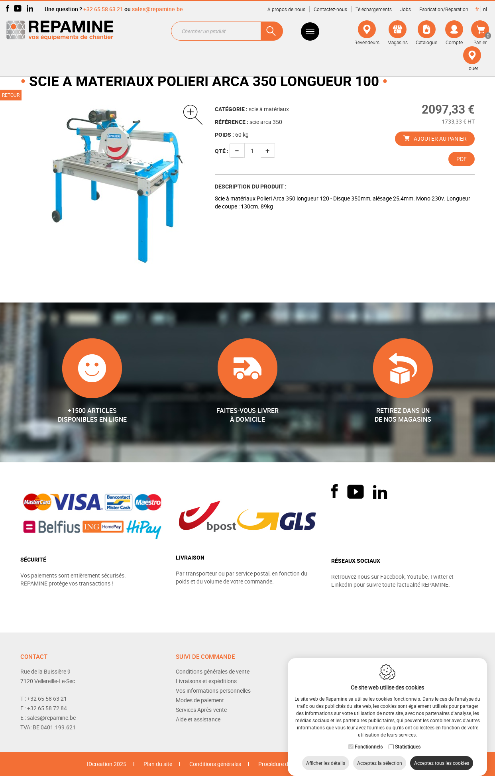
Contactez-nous (330, 9)
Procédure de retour (282, 764)
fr (477, 9)
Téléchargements (374, 9)
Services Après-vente (201, 709)
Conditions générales (215, 764)
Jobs (405, 9)
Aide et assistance (198, 719)
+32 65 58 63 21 (103, 9)
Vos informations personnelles (213, 690)
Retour (11, 95)
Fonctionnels (369, 738)
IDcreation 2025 (106, 764)
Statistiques (407, 738)
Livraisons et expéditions (206, 681)
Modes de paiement (200, 700)
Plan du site (157, 764)
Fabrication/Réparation (443, 9)
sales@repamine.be (157, 9)
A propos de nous (286, 9)
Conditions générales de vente (212, 671)
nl (485, 9)
